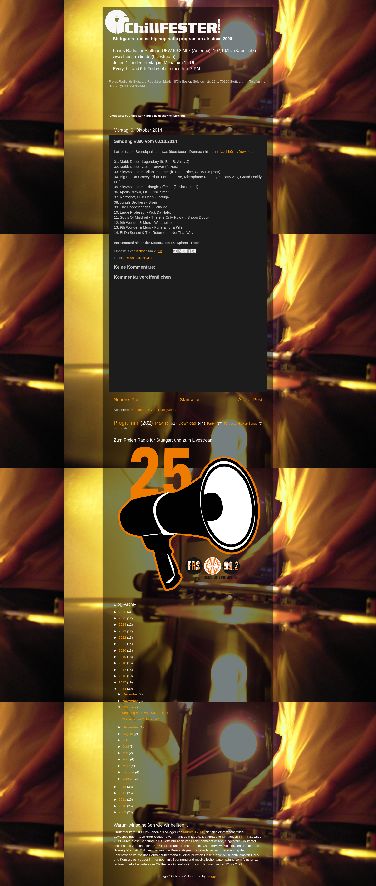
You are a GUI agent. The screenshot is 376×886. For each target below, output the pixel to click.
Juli (126, 740)
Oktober (129, 707)
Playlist (147, 258)
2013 (123, 787)
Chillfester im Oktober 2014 (142, 719)
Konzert (118, 428)
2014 (123, 689)
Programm (126, 423)
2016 (123, 676)
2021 (123, 644)
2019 (123, 657)
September (131, 727)
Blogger (212, 876)
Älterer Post (250, 399)
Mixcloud (179, 115)
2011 (123, 799)
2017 (123, 670)
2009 (123, 812)
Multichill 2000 (193, 832)
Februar (129, 772)
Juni (126, 746)
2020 (123, 650)
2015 (123, 682)
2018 (123, 663)
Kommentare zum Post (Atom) (153, 410)
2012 (123, 793)
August (128, 734)
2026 (123, 612)
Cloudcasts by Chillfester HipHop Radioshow (139, 115)
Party (211, 423)
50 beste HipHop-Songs (240, 423)
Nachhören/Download (237, 152)
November (131, 701)
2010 (123, 806)
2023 (123, 631)
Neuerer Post (127, 399)
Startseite (189, 399)
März (127, 766)
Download (132, 258)
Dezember (131, 694)
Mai (126, 753)
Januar (128, 778)
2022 (123, 637)
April (126, 759)
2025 (123, 618)
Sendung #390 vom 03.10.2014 (145, 713)
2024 (123, 624)
